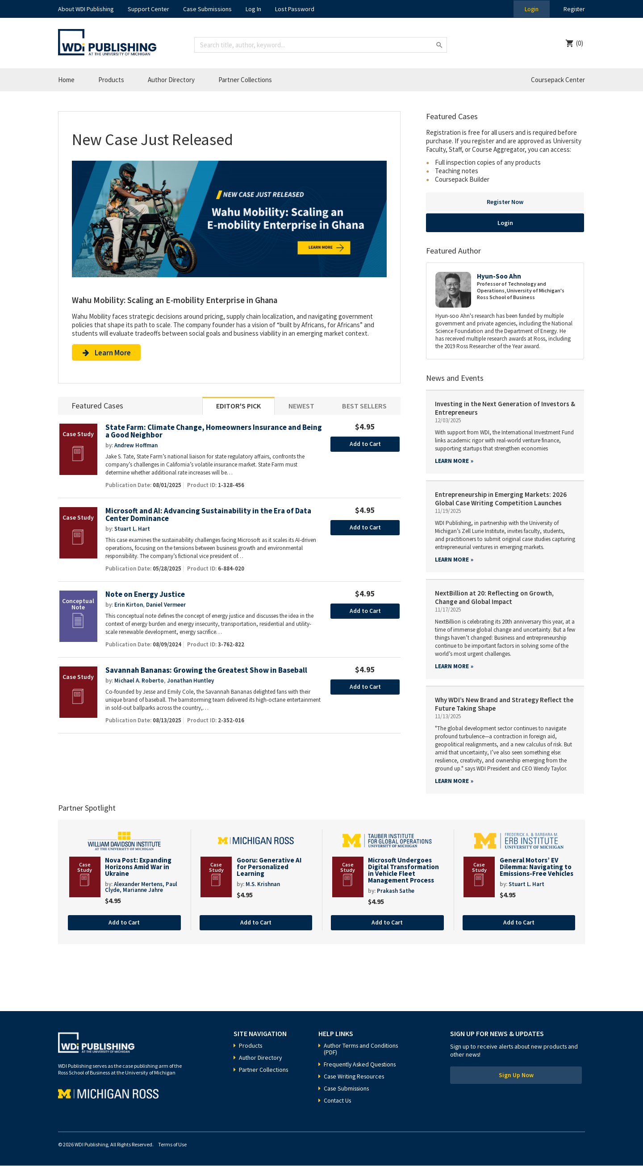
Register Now (505, 202)
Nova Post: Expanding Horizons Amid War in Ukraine (138, 867)
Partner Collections (245, 79)
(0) (579, 43)
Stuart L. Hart (132, 530)
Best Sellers (364, 407)
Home (66, 79)
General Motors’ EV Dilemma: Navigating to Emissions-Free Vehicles (536, 867)
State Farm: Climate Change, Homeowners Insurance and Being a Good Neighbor (204, 433)
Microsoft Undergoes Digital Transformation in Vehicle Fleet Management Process (403, 870)
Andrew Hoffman (136, 446)
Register (573, 9)
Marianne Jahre (143, 890)
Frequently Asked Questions (362, 1065)
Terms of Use (172, 1144)
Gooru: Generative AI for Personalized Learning (269, 867)
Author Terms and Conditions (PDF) (362, 1049)
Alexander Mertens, (140, 884)
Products (111, 79)
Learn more (452, 461)
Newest (301, 407)
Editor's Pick (238, 407)
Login (529, 9)
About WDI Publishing (86, 9)
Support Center (148, 9)
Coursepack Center (558, 79)
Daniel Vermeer (166, 606)
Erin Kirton (128, 606)
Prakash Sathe (395, 891)
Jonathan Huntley (190, 682)
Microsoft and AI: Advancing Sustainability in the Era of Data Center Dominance (210, 516)
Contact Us (338, 1101)
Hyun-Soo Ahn (499, 276)
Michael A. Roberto (139, 682)
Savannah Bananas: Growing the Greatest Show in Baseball (208, 672)
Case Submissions (207, 9)
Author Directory (171, 79)
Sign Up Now (516, 1076)
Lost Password (294, 9)
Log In (253, 9)
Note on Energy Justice (145, 596)
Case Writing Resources (356, 1077)
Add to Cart (365, 445)
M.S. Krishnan (263, 884)
